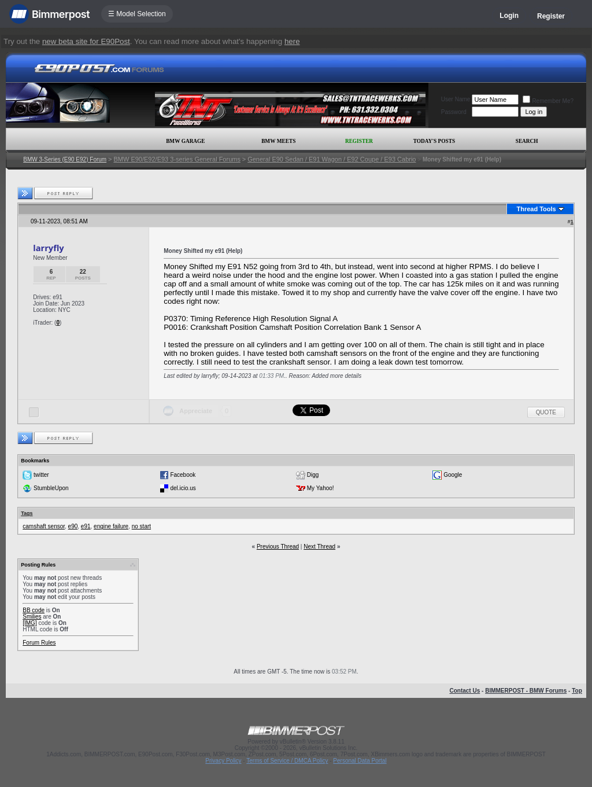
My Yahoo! (320, 488)
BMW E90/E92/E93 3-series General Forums (176, 159)
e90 (73, 526)
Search (527, 141)
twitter (41, 475)
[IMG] (29, 623)
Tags (26, 513)
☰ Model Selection (137, 14)
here (292, 41)
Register (551, 16)
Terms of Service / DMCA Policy (287, 760)
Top (577, 690)
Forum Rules (39, 642)
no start (141, 526)
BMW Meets (278, 141)
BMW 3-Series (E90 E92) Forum (64, 159)
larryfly (48, 247)
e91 (86, 526)
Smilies (32, 616)
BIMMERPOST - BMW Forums (526, 690)
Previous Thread (278, 546)
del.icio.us (182, 488)
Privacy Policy (223, 760)
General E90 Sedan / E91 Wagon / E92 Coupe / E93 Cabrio (331, 159)
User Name (456, 99)
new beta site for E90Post (86, 41)
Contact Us (464, 690)
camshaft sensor (44, 526)
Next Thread (319, 546)
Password (454, 112)
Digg (313, 475)
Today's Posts (434, 141)
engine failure (111, 526)
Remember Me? (548, 101)
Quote (546, 412)
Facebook (182, 475)
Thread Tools (536, 208)
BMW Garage (185, 141)
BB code (34, 610)
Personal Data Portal (359, 760)
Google (452, 475)
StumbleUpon (51, 488)
